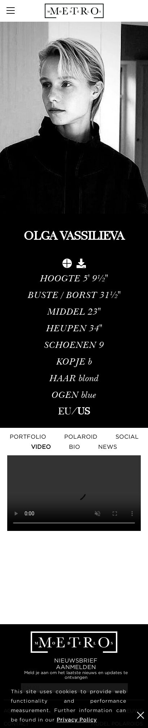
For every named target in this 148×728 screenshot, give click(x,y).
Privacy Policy (77, 719)
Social (127, 436)
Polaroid (80, 436)
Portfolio (28, 436)
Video (41, 446)
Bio (74, 446)
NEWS (107, 446)
